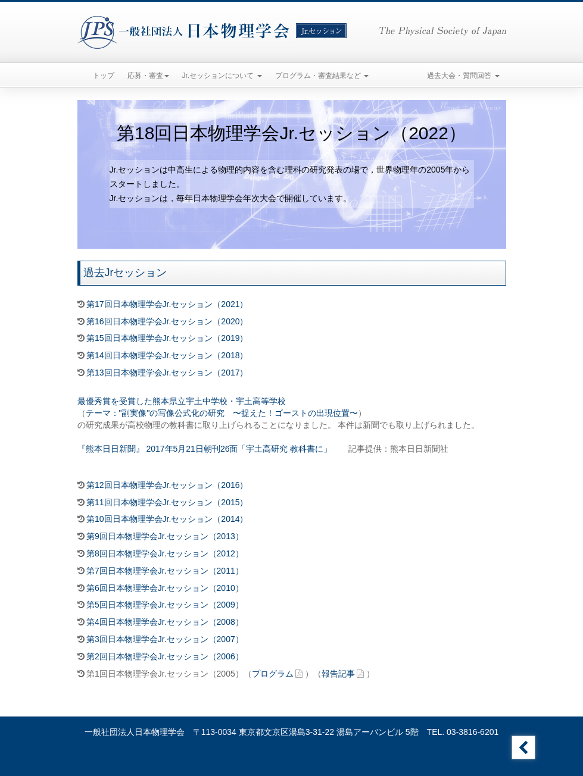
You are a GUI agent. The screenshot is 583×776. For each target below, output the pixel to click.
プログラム (273, 673)
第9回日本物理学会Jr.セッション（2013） (165, 536)
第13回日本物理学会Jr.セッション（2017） (167, 372)
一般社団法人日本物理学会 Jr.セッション (212, 32)
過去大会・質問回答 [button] (463, 75)
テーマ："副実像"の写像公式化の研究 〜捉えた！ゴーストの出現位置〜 (222, 413)
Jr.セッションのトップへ (523, 747)
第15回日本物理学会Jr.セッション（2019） (167, 338)
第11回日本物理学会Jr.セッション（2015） (167, 502)
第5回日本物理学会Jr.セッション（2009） (165, 604)
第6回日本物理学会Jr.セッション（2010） (165, 588)
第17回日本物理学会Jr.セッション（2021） (167, 304)
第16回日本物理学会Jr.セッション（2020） (167, 321)
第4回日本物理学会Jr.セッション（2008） (165, 622)
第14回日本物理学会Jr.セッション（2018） (167, 355)
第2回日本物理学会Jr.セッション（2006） (165, 656)
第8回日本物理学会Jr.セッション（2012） (165, 553)
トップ (103, 75)
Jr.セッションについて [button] (222, 75)
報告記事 (338, 673)
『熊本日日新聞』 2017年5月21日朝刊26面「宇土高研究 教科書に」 (204, 448)
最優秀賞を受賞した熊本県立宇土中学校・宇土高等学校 (181, 401)
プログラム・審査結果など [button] (322, 75)
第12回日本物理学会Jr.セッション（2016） (167, 485)
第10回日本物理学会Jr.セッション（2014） (167, 519)
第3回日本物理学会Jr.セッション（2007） (165, 639)
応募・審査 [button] (148, 75)
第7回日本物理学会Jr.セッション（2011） (165, 570)
